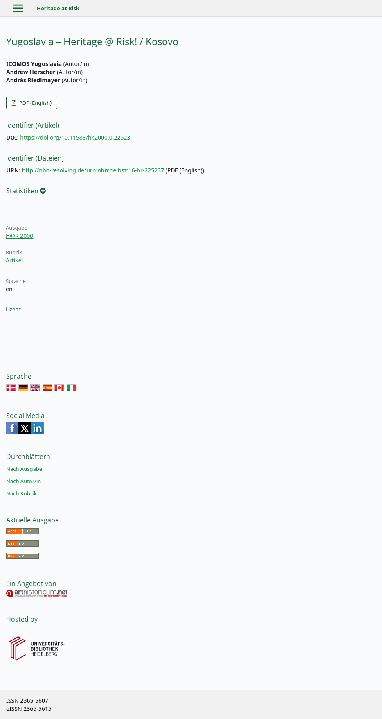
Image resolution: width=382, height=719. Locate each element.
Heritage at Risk (58, 8)
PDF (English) (35, 102)
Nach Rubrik (21, 493)
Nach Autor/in (23, 481)
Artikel (14, 260)
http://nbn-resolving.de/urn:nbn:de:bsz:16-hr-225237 (93, 170)
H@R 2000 (19, 236)
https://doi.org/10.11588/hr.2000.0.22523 (75, 137)
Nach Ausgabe (24, 469)
